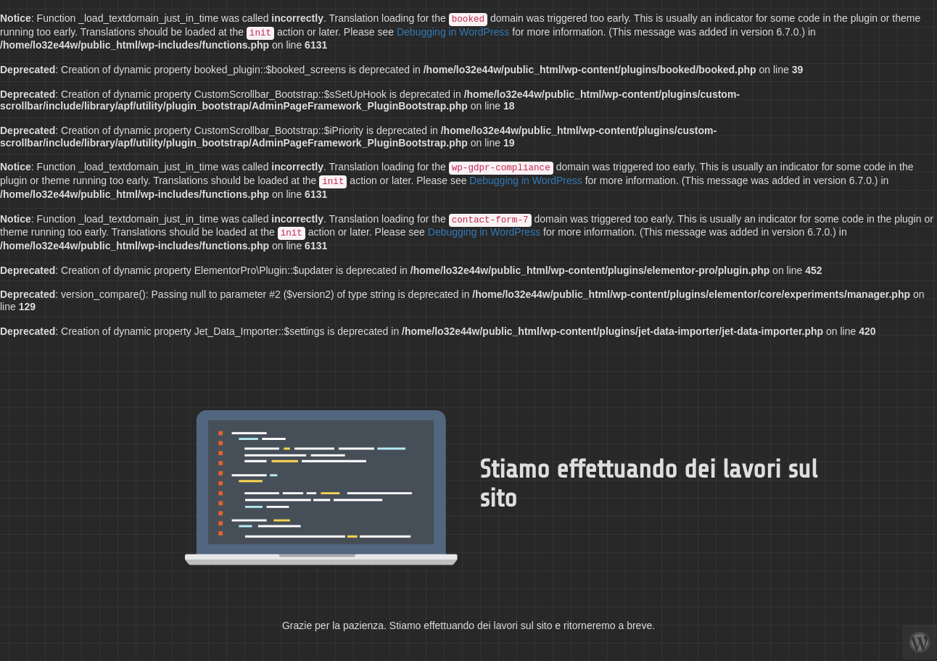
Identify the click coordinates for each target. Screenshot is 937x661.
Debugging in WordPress (453, 32)
